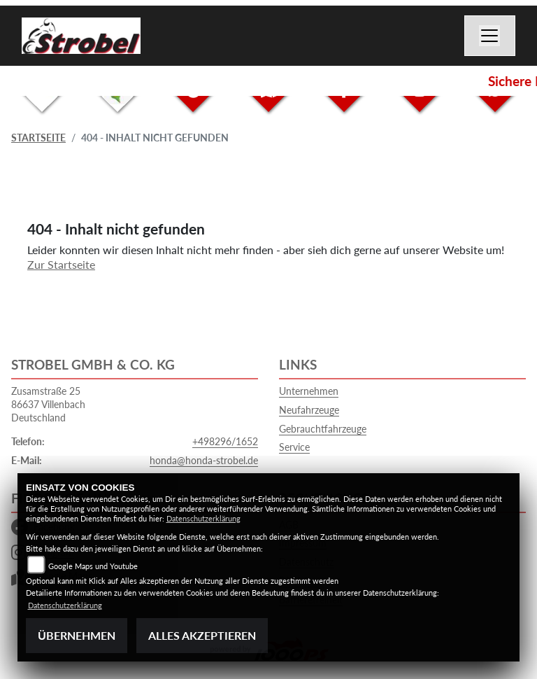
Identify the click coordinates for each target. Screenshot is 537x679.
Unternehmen (308, 391)
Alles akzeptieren (202, 635)
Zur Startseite (61, 264)
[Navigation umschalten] (490, 35)
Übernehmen (76, 635)
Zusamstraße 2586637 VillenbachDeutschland (48, 404)
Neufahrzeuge (309, 410)
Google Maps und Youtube (93, 565)
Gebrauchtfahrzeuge (322, 429)
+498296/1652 (225, 441)
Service (294, 447)
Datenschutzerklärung (203, 518)
